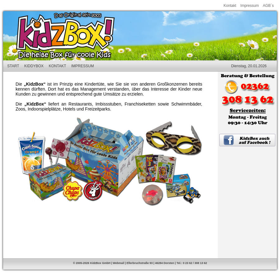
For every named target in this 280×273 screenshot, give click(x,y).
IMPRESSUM (82, 66)
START (13, 66)
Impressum (249, 5)
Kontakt (230, 5)
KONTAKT (57, 66)
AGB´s (268, 5)
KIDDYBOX (34, 66)
